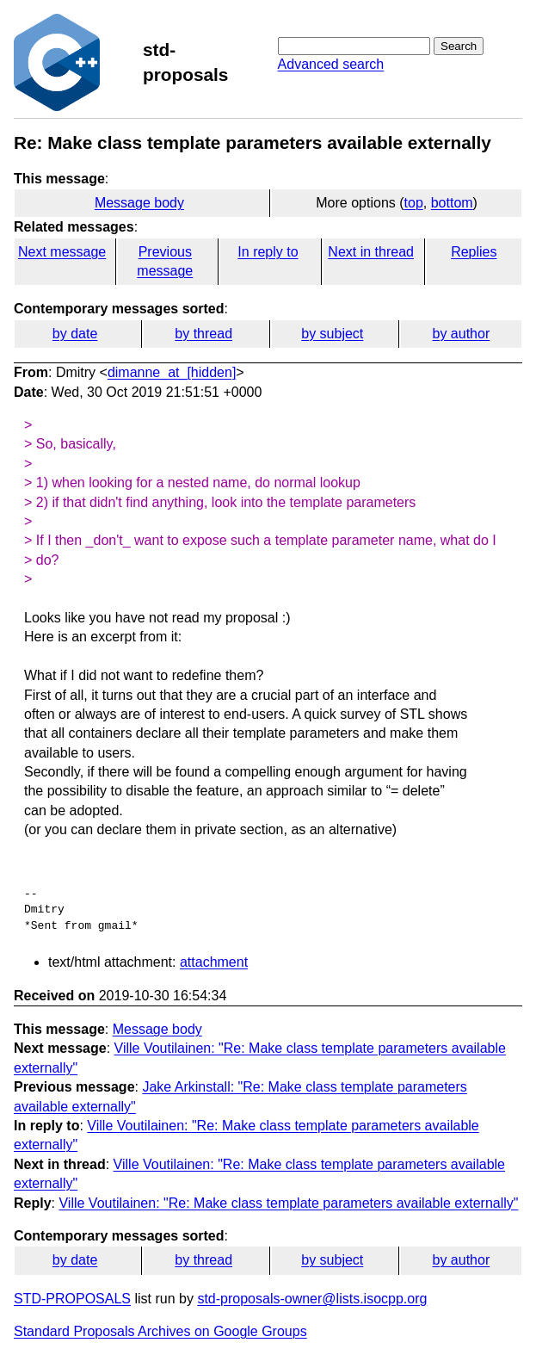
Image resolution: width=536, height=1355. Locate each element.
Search (459, 46)
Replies (473, 251)
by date (74, 333)
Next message (62, 251)
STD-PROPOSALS (72, 1298)
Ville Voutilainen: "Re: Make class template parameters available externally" (288, 1203)
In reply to (267, 251)
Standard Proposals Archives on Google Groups (160, 1331)
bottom (452, 202)
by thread (203, 333)
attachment (214, 962)
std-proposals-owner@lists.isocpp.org (312, 1298)
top (413, 202)
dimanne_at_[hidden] (172, 372)
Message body (139, 202)
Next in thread (371, 251)
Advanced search (331, 64)
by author (461, 333)
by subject (332, 333)
